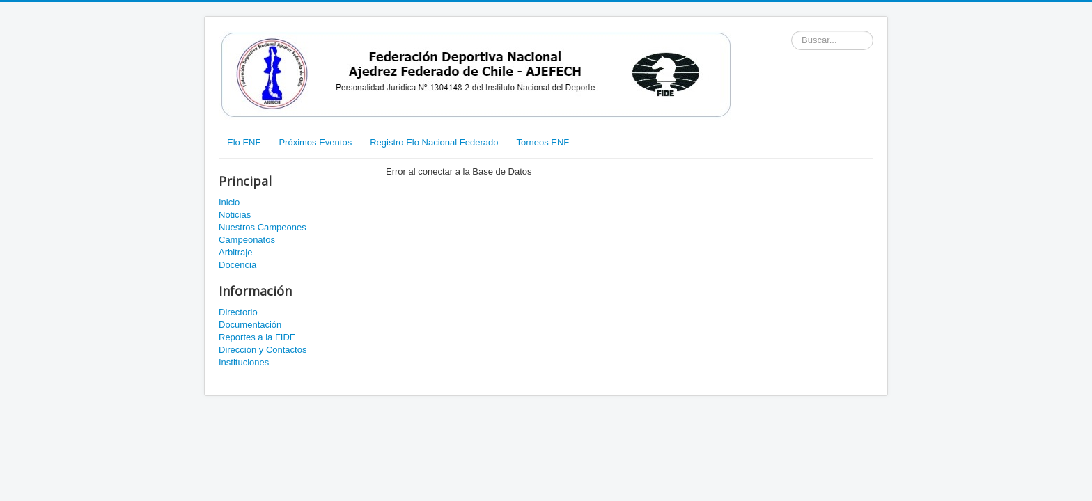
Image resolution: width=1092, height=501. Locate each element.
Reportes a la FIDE (257, 337)
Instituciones (244, 362)
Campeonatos (247, 239)
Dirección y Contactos (262, 349)
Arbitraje (235, 252)
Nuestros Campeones (262, 227)
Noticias (235, 214)
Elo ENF (243, 142)
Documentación (250, 324)
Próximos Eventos (315, 142)
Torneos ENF (542, 142)
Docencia (237, 265)
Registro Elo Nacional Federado (434, 142)
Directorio (238, 312)
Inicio (229, 202)
